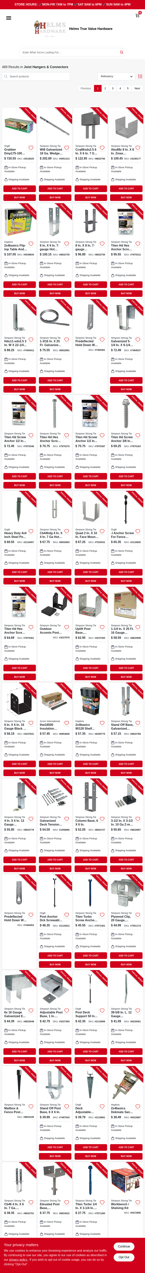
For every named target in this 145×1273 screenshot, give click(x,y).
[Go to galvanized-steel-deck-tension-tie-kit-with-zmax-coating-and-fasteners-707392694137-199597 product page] (55, 826)
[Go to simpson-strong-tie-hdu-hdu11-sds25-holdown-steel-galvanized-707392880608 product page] (19, 347)
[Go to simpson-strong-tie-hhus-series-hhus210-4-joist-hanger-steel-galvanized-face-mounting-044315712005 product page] (90, 538)
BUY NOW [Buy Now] (19, 197)
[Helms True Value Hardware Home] (49, 29)
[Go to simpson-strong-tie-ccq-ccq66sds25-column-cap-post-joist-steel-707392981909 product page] (90, 155)
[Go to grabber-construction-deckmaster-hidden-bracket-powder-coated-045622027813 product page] (19, 155)
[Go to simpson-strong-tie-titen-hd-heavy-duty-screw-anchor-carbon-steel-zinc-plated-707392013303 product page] (126, 251)
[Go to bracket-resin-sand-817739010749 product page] (126, 1113)
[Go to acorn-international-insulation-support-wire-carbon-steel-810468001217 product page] (55, 730)
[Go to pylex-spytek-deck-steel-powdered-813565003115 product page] (90, 1113)
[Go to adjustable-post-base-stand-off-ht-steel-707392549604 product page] (55, 1017)
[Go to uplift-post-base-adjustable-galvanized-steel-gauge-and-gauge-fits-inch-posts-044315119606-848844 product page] (90, 634)
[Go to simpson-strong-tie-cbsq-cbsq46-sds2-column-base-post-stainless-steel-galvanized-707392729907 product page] (19, 826)
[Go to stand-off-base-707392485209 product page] (126, 730)
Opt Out (124, 1257)
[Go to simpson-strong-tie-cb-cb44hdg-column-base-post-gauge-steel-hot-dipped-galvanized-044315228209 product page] (55, 538)
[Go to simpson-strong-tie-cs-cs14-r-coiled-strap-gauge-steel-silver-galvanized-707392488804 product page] (55, 347)
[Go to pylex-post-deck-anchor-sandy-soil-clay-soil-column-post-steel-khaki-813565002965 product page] (90, 1017)
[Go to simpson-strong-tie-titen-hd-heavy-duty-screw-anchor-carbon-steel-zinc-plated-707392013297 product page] (55, 442)
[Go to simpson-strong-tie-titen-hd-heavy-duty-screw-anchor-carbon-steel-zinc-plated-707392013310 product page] (19, 442)
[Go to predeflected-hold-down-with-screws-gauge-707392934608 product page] (90, 347)
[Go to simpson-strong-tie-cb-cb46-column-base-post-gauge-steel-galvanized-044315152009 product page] (19, 1209)
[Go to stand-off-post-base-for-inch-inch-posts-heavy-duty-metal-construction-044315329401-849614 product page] (55, 1113)
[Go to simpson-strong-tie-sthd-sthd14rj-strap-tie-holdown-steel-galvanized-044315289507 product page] (126, 1017)
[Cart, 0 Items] (137, 15)
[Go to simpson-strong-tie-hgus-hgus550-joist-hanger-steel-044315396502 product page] (126, 347)
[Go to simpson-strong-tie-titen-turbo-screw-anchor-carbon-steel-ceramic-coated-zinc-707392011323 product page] (90, 1209)
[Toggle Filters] (140, 76)
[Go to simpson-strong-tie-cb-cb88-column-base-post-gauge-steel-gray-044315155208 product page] (90, 251)
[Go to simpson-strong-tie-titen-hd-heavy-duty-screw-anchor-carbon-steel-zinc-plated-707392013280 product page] (126, 442)
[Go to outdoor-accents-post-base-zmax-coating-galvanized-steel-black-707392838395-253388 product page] (55, 634)
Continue (124, 1246)
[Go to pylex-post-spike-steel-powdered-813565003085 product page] (19, 538)
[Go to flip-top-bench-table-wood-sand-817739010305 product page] (19, 251)
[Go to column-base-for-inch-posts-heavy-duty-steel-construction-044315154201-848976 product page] (90, 826)
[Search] (122, 52)
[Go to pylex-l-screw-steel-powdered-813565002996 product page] (126, 538)
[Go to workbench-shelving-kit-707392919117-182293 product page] (126, 1209)
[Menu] (8, 18)
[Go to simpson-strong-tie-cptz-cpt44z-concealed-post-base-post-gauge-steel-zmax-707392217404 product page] (126, 826)
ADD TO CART (19, 188)
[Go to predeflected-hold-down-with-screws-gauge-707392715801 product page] (19, 922)
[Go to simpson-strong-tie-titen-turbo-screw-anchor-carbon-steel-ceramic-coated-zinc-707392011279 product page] (90, 922)
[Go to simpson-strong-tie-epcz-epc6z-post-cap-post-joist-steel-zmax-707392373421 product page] (19, 1017)
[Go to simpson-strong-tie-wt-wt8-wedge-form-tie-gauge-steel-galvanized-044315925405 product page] (55, 155)
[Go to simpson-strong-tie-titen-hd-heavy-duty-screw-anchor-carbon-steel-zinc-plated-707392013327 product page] (19, 634)
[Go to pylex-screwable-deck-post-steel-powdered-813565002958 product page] (55, 922)
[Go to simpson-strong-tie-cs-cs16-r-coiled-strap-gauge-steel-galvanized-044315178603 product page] (126, 634)
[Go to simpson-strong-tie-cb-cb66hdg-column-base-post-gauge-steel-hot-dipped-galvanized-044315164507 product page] (55, 251)
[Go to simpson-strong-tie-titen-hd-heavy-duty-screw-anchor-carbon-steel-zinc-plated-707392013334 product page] (90, 442)
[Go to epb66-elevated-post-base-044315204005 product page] (55, 1209)
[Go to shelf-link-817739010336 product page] (90, 730)
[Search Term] (72, 52)
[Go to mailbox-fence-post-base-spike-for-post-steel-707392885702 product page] (19, 1113)
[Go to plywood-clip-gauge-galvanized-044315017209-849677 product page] (126, 922)
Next (137, 88)
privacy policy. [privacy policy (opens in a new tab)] (18, 1259)
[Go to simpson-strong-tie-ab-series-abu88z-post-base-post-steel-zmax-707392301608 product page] (126, 155)
